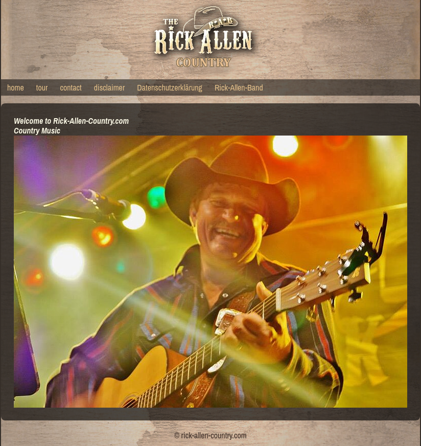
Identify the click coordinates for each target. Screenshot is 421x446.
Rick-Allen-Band (239, 87)
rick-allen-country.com (214, 435)
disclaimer (109, 87)
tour (42, 87)
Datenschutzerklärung (169, 87)
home (15, 87)
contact (70, 87)
